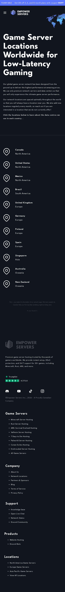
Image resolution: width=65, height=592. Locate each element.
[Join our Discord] (7, 391)
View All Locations (18, 575)
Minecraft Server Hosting (22, 419)
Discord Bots (15, 544)
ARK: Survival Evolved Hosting (24, 428)
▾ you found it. (32, 311)
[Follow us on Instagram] (42, 391)
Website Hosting (17, 540)
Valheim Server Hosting (21, 432)
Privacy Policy (17, 493)
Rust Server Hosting (19, 424)
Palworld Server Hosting (21, 440)
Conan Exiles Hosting (20, 445)
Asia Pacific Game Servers (21, 571)
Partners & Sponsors (20, 480)
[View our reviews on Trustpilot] (16, 378)
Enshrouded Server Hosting (23, 449)
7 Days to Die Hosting (20, 436)
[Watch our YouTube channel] (19, 391)
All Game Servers (18, 453)
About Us (15, 472)
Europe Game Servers (19, 567)
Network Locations (19, 476)
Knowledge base (18, 509)
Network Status (17, 518)
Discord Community (19, 522)
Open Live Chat (17, 514)
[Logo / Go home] (20, 12)
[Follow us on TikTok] (30, 391)
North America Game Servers (23, 563)
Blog (13, 484)
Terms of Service (18, 489)
